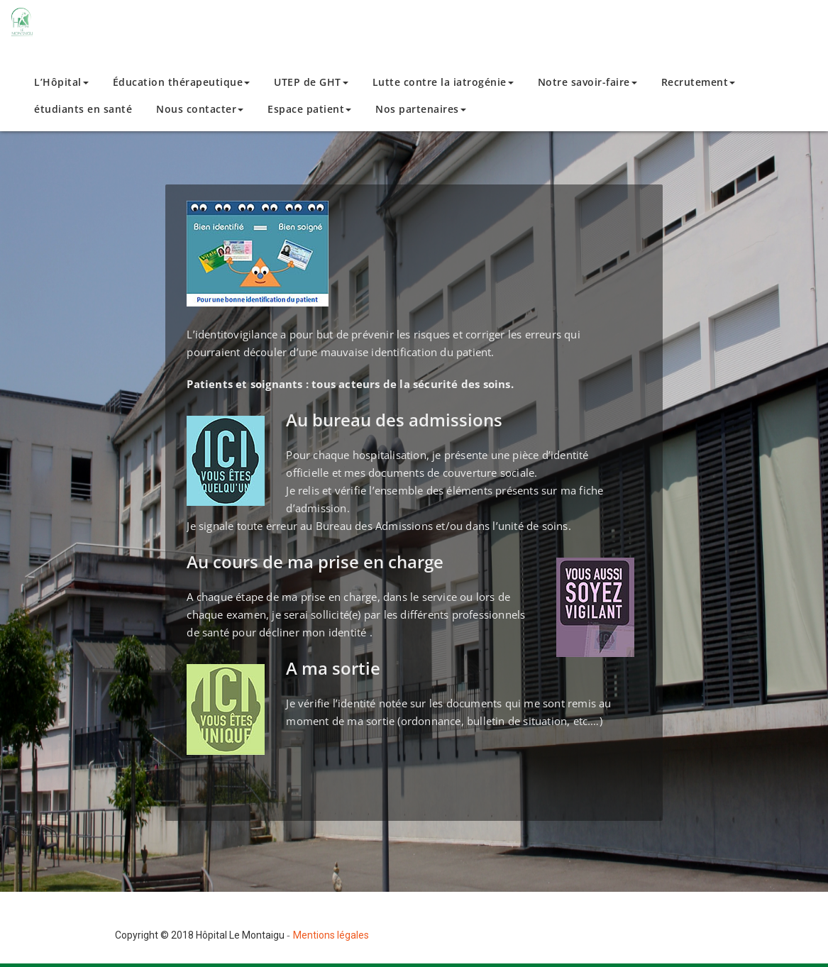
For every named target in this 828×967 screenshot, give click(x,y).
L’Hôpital (61, 82)
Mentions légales (331, 935)
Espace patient (309, 109)
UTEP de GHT (311, 82)
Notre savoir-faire (587, 82)
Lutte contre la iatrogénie (443, 82)
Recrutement (698, 82)
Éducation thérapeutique (181, 82)
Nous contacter (199, 109)
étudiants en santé (83, 109)
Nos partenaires (420, 109)
